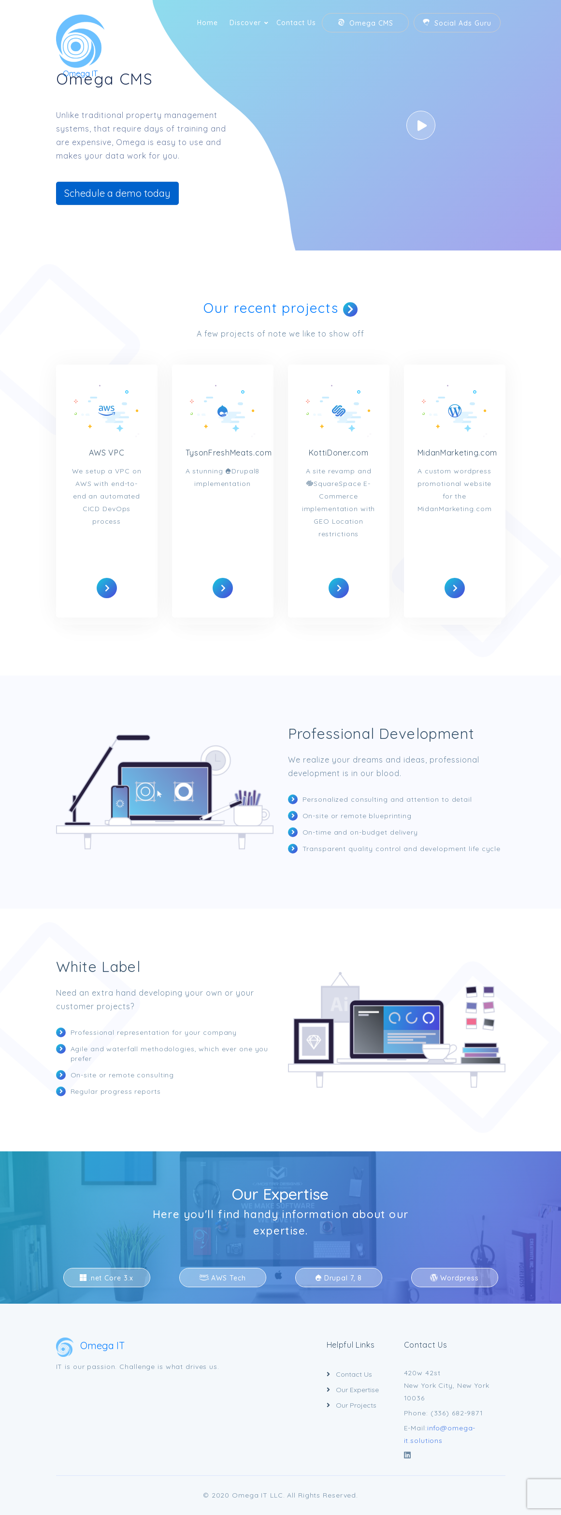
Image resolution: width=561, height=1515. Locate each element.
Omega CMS (365, 23)
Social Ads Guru (456, 23)
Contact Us (296, 22)
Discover (245, 22)
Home (207, 22)
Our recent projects (280, 307)
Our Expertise (280, 1194)
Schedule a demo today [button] (117, 193)
